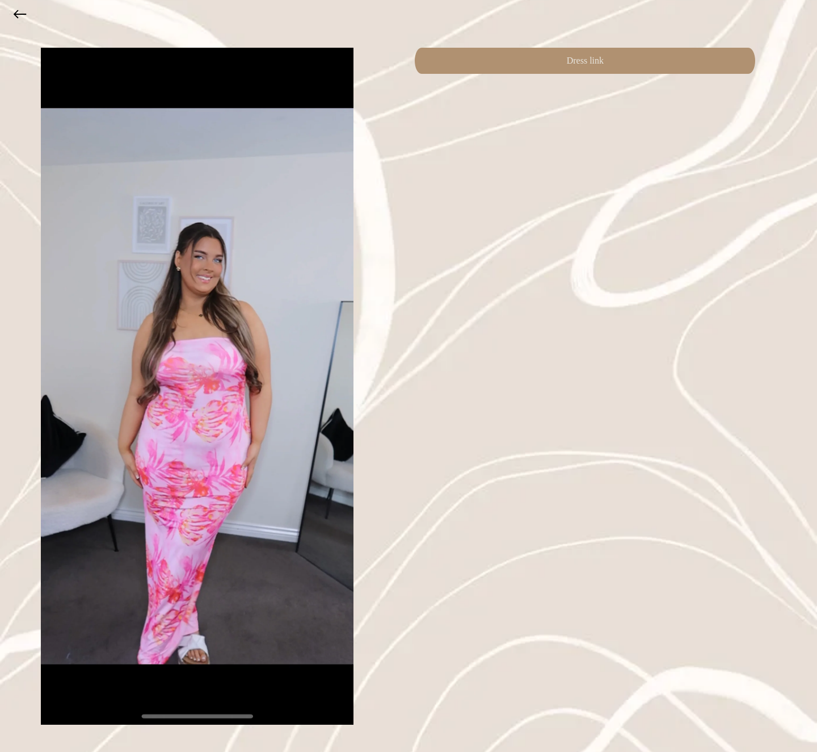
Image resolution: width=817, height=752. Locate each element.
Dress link (585, 60)
